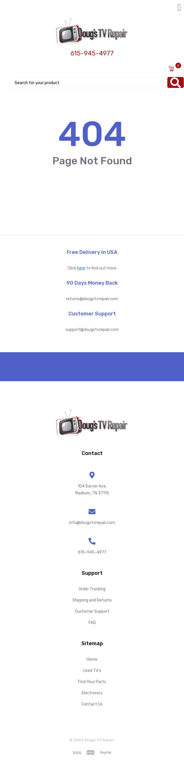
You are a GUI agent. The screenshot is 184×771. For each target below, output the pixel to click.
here (81, 268)
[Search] (175, 82)
